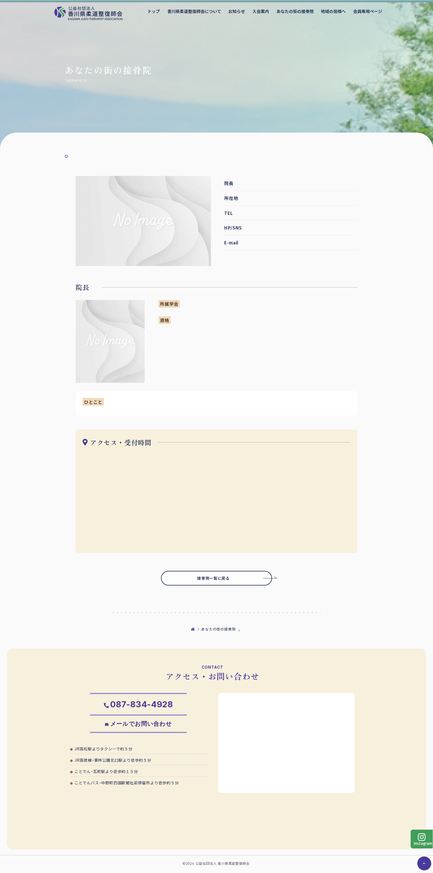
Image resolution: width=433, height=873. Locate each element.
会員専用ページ (367, 11)
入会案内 (260, 11)
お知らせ (236, 11)
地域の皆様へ (333, 11)
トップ (153, 11)
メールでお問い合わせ (141, 726)
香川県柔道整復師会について (194, 11)
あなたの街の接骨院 (295, 11)
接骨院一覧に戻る (226, 578)
